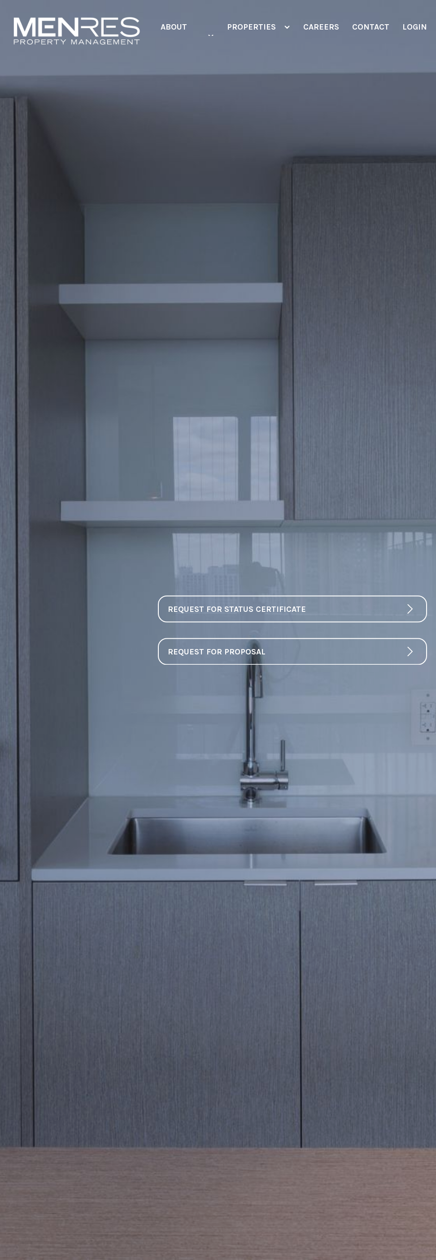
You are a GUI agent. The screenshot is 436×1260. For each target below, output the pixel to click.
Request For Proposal (217, 651)
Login (414, 27)
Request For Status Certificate (237, 609)
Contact (370, 27)
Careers (321, 27)
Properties (251, 27)
